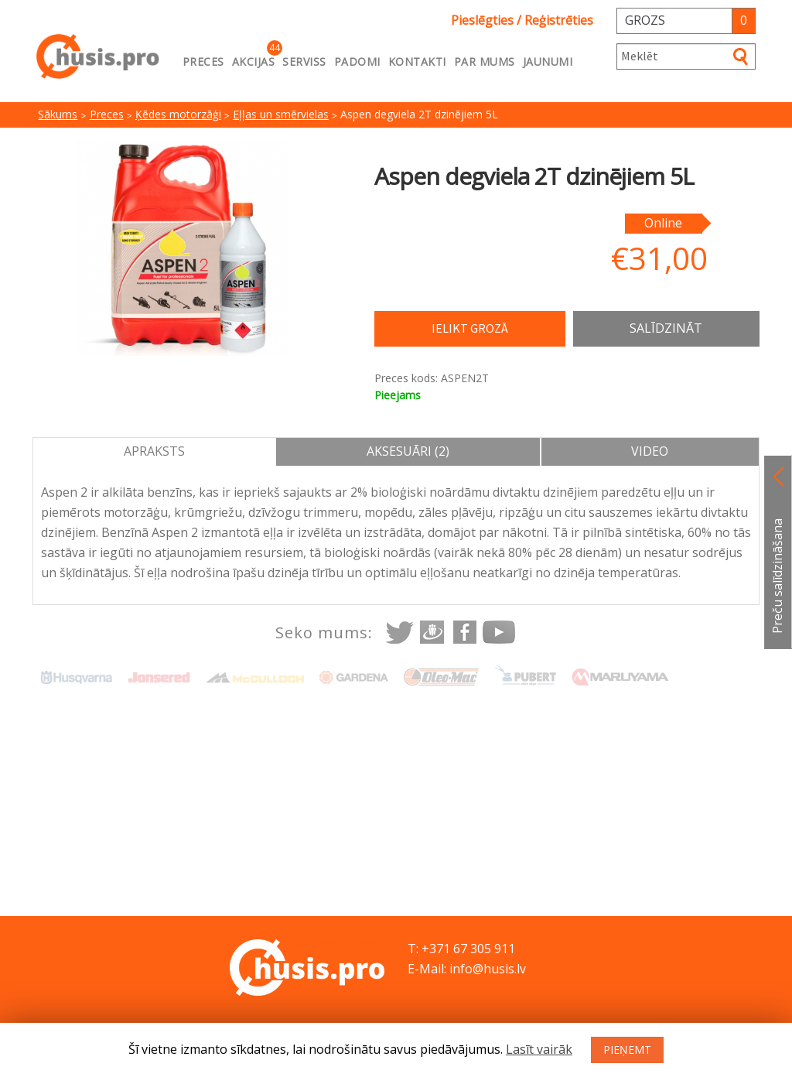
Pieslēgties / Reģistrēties (522, 20)
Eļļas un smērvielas (281, 114)
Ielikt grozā (470, 328)
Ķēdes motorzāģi (178, 114)
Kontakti (417, 61)
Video (649, 451)
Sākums (57, 114)
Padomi (357, 61)
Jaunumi (548, 61)
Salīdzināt (666, 328)
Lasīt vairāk (539, 1049)
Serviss (304, 61)
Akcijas (253, 61)
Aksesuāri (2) (408, 451)
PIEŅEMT (627, 1049)
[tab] (154, 452)
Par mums (484, 61)
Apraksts (154, 451)
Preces (203, 61)
